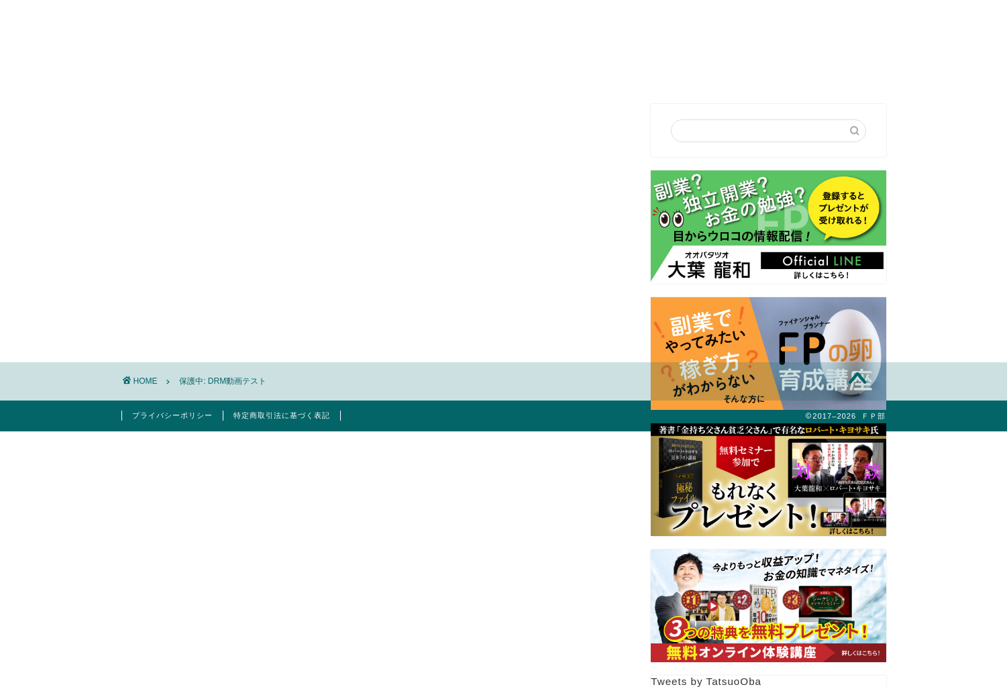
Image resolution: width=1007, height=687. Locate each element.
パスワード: (233, 273)
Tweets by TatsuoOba (706, 681)
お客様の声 (708, 69)
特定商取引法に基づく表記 (281, 415)
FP (643, 69)
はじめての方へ (309, 69)
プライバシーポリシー (172, 415)
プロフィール (408, 69)
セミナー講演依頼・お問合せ (537, 69)
